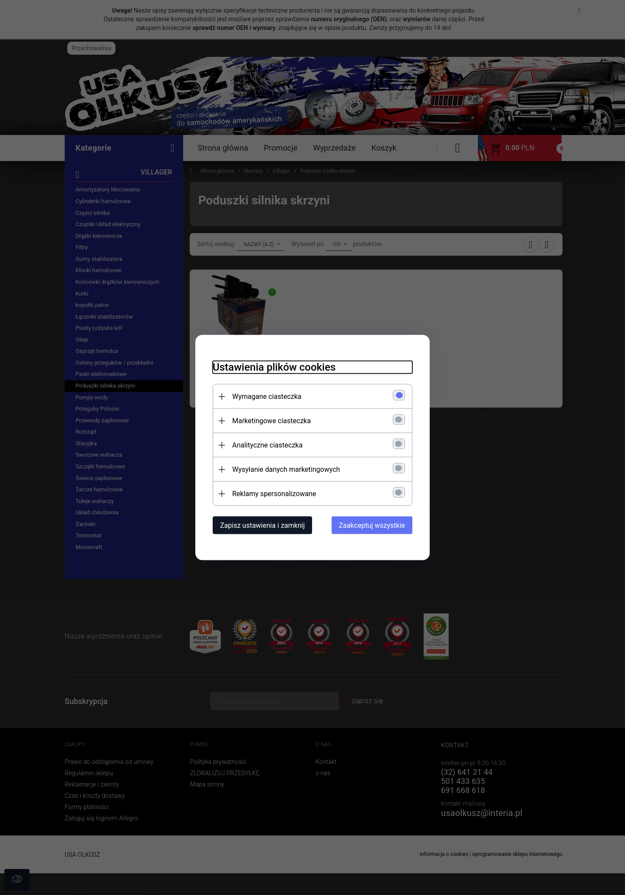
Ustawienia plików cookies (274, 367)
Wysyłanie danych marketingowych (286, 469)
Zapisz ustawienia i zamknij (262, 525)
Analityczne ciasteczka (267, 445)
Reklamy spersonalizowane (274, 494)
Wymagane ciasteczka (267, 396)
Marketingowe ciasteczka (271, 421)
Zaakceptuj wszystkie (372, 525)
